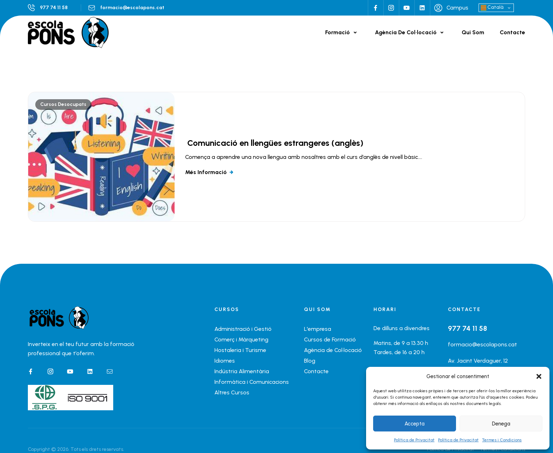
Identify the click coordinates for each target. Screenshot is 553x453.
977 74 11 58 (54, 8)
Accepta (415, 424)
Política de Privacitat (414, 439)
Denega (501, 424)
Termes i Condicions (502, 439)
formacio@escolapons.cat (132, 8)
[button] (538, 376)
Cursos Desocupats (63, 104)
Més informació (206, 172)
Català (492, 7)
